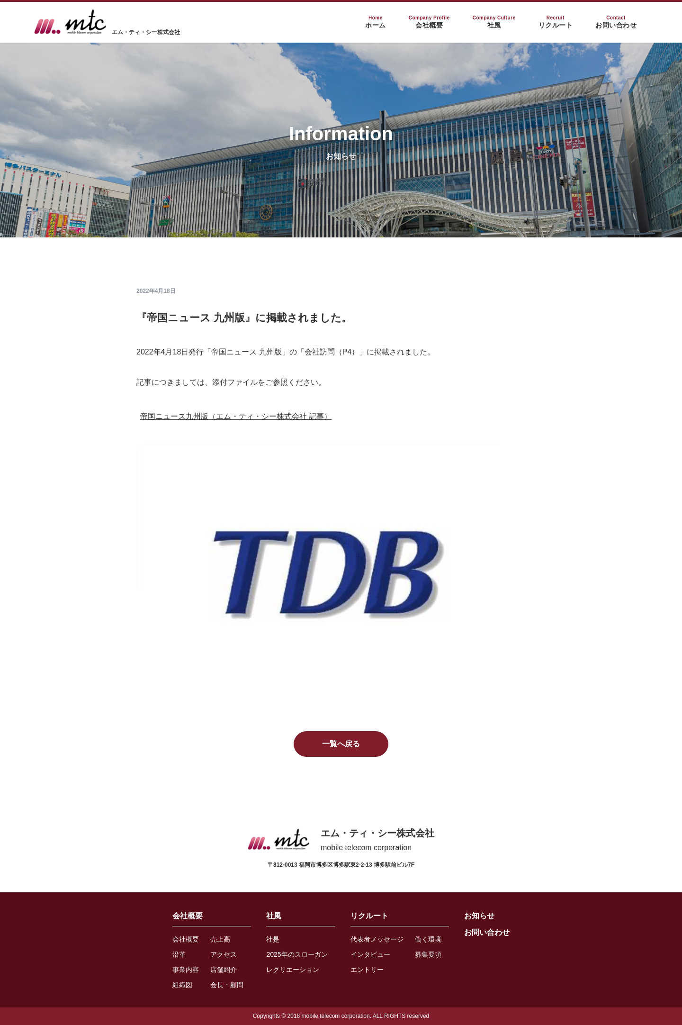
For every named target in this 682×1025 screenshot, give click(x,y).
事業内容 (185, 969)
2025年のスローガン (296, 954)
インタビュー (370, 954)
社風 (273, 916)
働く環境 (428, 939)
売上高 (220, 939)
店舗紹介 (223, 969)
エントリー (367, 969)
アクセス (223, 954)
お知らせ (479, 916)
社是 (272, 939)
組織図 (182, 985)
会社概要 (187, 916)
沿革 (179, 954)
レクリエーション (292, 969)
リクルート (369, 916)
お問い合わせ (487, 932)
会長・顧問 (226, 985)
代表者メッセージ (377, 939)
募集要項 (428, 954)
